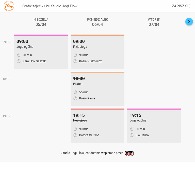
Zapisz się (181, 6)
